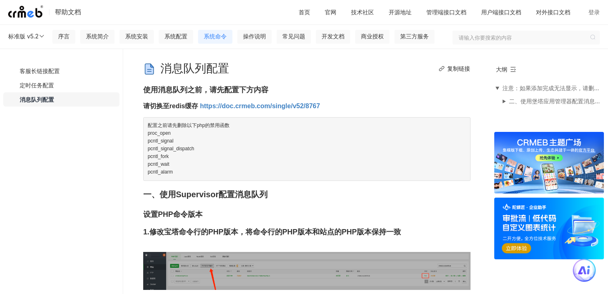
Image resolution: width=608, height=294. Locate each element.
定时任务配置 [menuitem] (37, 85)
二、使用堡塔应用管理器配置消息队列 (556, 101)
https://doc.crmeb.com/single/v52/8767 (260, 105)
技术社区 (362, 12)
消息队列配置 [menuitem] (37, 99)
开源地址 (400, 12)
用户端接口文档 (501, 12)
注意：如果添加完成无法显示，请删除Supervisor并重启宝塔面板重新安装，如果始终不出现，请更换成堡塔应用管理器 (552, 88)
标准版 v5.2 (26, 36)
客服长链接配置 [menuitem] (40, 70)
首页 (304, 12)
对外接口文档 (553, 12)
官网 (330, 12)
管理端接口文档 (446, 12)
